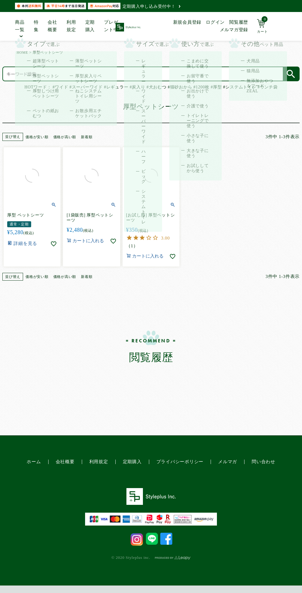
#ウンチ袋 (268, 87)
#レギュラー (116, 87)
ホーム (34, 461)
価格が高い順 (64, 137)
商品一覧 (20, 26)
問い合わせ (263, 461)
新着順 (86, 137)
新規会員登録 (187, 22)
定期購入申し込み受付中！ (151, 6)
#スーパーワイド (86, 87)
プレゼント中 (111, 26)
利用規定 (71, 26)
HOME (22, 52)
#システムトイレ (239, 87)
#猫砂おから (180, 87)
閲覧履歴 (238, 22)
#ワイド (60, 87)
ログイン (215, 22)
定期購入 (90, 26)
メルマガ (227, 461)
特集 (36, 26)
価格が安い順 (37, 137)
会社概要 (52, 26)
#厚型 (216, 87)
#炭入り (137, 87)
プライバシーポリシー (180, 461)
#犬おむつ (157, 87)
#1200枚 (201, 87)
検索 (291, 74)
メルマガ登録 (234, 29)
